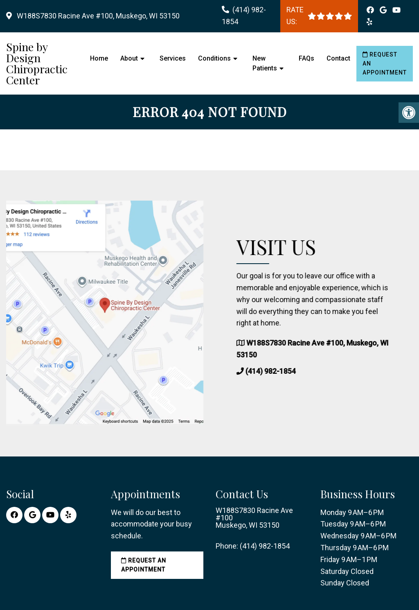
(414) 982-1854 (275, 371)
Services (173, 58)
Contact (338, 58)
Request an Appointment (385, 63)
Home (99, 58)
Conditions (214, 58)
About (129, 58)
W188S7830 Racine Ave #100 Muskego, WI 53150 (254, 518)
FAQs (306, 58)
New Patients (264, 63)
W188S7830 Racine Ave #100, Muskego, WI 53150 (97, 15)
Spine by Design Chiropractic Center (37, 63)
